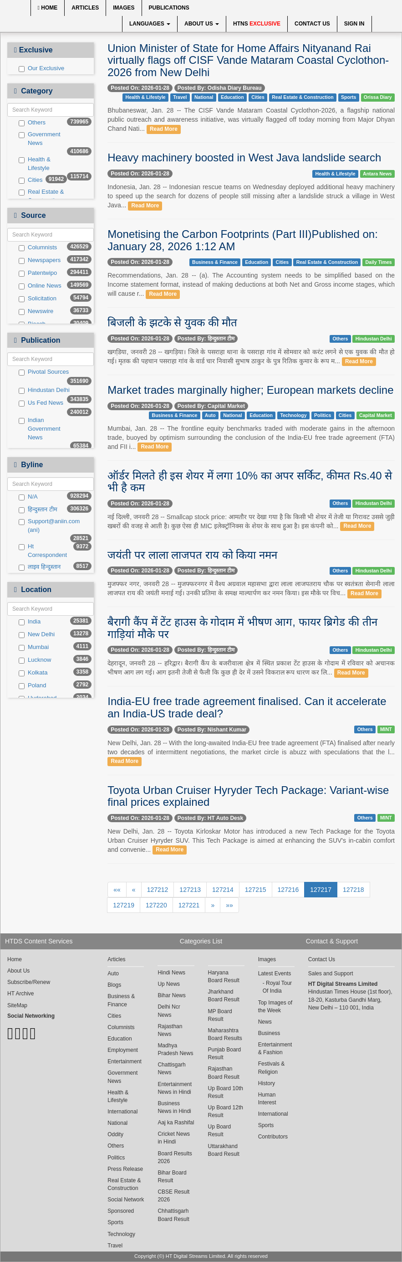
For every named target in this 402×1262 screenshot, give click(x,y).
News (265, 1022)
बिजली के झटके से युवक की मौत (172, 322)
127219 (123, 905)
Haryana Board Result (223, 976)
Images (123, 8)
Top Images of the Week (275, 1006)
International (122, 1111)
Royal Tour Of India (277, 987)
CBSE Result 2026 (173, 1196)
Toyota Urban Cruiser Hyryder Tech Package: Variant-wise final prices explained (248, 796)
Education (232, 97)
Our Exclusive (41, 68)
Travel (180, 97)
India (30, 621)
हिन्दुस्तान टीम (38, 509)
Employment (122, 1050)
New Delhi (37, 634)
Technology (293, 415)
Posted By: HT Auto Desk (210, 818)
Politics (322, 415)
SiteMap (17, 1005)
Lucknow (35, 660)
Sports (348, 97)
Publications (169, 8)
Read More (164, 129)
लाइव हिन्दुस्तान (40, 567)
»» (229, 905)
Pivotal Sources (44, 372)
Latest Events (274, 973)
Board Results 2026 (175, 1157)
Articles (85, 8)
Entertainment (124, 1061)
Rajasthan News (170, 1030)
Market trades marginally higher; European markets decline (250, 390)
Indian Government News (40, 428)
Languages (149, 24)
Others (32, 122)
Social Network (125, 1199)
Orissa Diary (378, 97)
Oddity (115, 1134)
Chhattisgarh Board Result (173, 1215)
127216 (288, 889)
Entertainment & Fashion (275, 1048)
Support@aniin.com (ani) (46, 525)
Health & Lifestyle (35, 163)
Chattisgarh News (171, 1068)
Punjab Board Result (224, 1053)
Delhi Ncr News (169, 1011)
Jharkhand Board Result (223, 996)
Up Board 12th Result (225, 1111)
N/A (28, 496)
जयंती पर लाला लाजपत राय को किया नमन (192, 555)
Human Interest (267, 1099)
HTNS (256, 24)
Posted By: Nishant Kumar (212, 729)
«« (117, 889)
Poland (32, 685)
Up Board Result (219, 1130)
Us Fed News (41, 403)
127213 (190, 889)
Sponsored (120, 1211)
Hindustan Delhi (44, 390)
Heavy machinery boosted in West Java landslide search (244, 157)
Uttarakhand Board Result (223, 1150)
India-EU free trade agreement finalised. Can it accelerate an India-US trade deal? (246, 707)
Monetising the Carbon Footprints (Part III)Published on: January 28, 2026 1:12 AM (242, 240)
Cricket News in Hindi (174, 1138)
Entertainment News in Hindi (175, 1088)
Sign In (354, 24)
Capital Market (375, 415)
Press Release (125, 1169)
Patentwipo (38, 273)
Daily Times (379, 262)
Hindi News (171, 972)
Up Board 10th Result (225, 1092)
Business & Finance (215, 262)
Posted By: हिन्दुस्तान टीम (206, 338)
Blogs (114, 985)
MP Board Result (220, 1015)
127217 (320, 889)
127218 (353, 889)
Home (48, 8)
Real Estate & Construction (41, 196)
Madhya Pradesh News (175, 1049)
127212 (157, 889)
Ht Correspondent (43, 550)
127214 (223, 889)
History (266, 1083)
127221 (189, 905)
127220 (156, 905)
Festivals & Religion (271, 1068)
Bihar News (171, 995)
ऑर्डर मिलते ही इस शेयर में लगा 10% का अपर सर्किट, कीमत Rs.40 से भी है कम (249, 481)
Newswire (36, 311)
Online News (40, 285)
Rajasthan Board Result (223, 1073)
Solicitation (37, 298)
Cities (31, 180)
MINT (386, 729)
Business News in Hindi (174, 1107)
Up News (169, 984)
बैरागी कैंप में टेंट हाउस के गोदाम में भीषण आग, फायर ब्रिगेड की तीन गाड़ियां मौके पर (242, 628)
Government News (40, 138)
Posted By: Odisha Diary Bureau (220, 88)
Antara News (377, 173)
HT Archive (20, 993)
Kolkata (33, 672)
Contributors (273, 1136)
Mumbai (34, 647)
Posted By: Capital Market (211, 406)
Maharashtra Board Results (225, 1034)
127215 (255, 889)
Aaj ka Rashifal (176, 1122)
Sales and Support (330, 973)
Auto (210, 415)
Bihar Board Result (172, 1176)
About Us (201, 24)
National (203, 97)
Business (269, 1033)
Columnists (38, 247)
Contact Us (312, 24)
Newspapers (40, 260)
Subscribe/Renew (28, 982)
